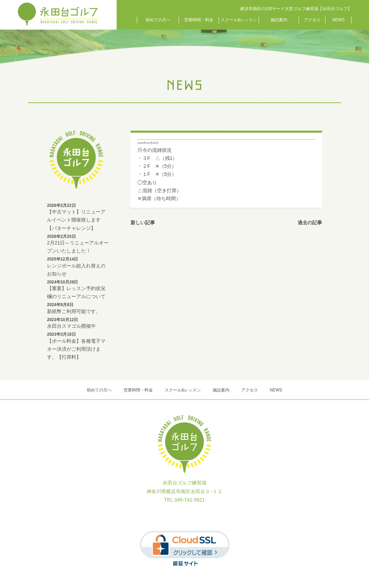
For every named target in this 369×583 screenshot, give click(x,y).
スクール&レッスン (239, 19)
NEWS (338, 19)
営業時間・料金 (198, 19)
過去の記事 (310, 222)
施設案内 (278, 19)
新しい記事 (143, 222)
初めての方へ (158, 19)
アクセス (312, 19)
